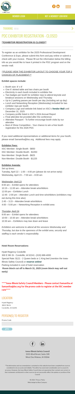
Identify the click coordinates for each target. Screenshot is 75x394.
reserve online (33, 262)
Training (11, 28)
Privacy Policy (40, 380)
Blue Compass (42, 382)
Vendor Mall (58, 108)
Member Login (18, 16)
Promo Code (6, 320)
